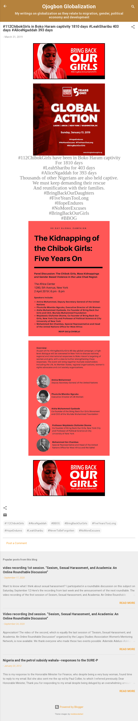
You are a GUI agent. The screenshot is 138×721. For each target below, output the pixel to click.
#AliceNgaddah (38, 523)
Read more (127, 603)
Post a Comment (16, 543)
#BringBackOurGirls (76, 523)
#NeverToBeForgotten (61, 530)
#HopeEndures (13, 530)
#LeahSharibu (35, 530)
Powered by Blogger (69, 707)
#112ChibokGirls (14, 523)
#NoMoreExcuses (89, 530)
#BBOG (55, 523)
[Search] (133, 7)
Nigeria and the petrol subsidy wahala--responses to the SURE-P (50, 660)
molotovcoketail (76, 714)
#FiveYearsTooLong (104, 523)
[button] (133, 27)
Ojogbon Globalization (69, 6)
